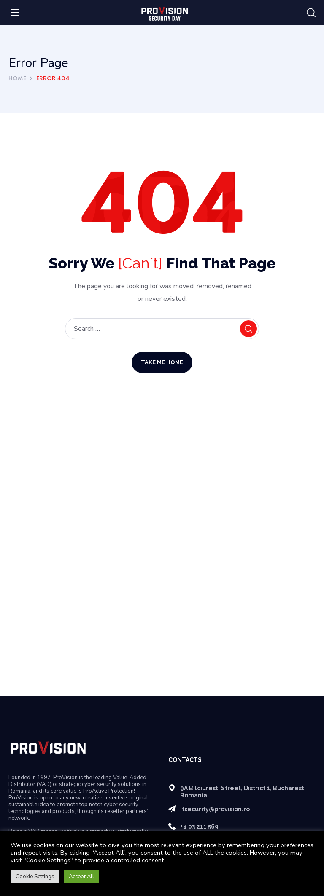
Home (17, 78)
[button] (311, 13)
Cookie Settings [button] (35, 876)
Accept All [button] (81, 876)
